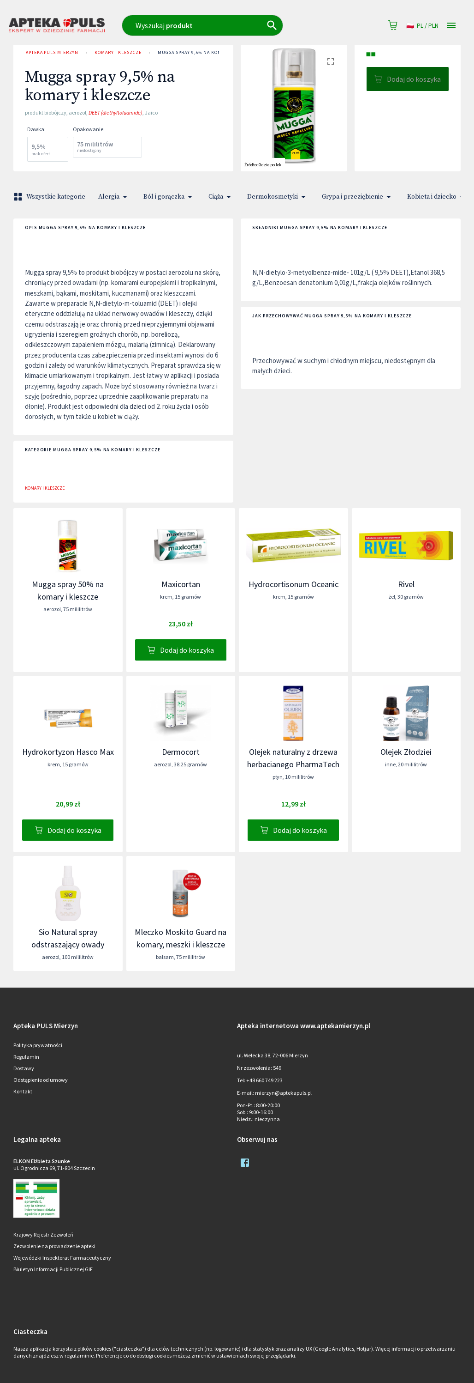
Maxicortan (180, 584)
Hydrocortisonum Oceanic (293, 584)
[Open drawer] (451, 25)
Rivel (406, 584)
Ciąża (221, 196)
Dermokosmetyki (278, 196)
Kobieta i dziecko (437, 196)
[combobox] (220, 25)
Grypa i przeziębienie (358, 196)
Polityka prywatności (37, 1045)
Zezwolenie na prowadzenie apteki (54, 1246)
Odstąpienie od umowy (40, 1079)
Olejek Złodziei (406, 751)
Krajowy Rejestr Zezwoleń (43, 1234)
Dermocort (181, 751)
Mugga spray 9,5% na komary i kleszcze (208, 53)
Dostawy (23, 1068)
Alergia (114, 196)
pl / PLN (422, 25)
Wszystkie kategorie (50, 196)
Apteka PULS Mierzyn (52, 53)
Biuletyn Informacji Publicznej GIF (53, 1269)
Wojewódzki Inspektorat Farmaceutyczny (62, 1257)
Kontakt (22, 1091)
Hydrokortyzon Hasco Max (68, 751)
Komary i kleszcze (118, 53)
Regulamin (26, 1056)
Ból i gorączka (169, 196)
